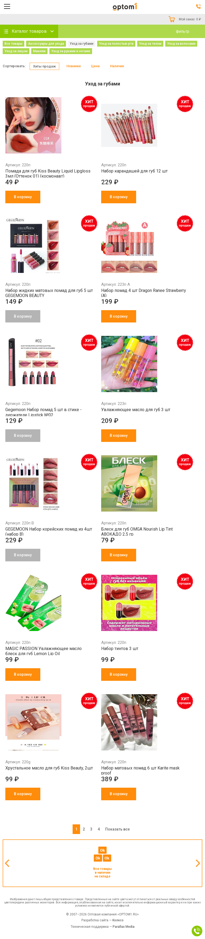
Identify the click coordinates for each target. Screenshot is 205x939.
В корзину (23, 197)
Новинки (73, 66)
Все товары (13, 44)
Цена (95, 66)
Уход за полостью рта (116, 44)
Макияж (39, 51)
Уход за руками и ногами (70, 51)
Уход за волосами (181, 44)
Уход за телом (150, 44)
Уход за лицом (16, 51)
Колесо (118, 920)
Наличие (117, 66)
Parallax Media (124, 927)
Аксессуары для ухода (46, 44)
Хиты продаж (44, 66)
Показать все (117, 829)
